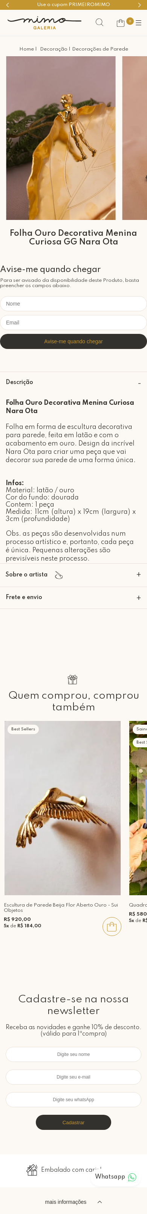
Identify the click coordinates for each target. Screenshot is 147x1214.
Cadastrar (74, 1122)
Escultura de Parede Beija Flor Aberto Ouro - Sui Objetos (61, 908)
